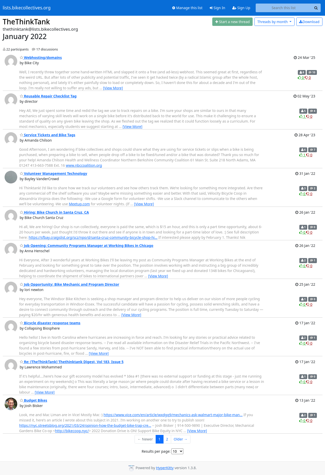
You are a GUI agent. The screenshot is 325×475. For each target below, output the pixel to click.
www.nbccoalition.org (84, 165)
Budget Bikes (33, 400)
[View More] (113, 88)
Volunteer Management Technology (53, 173)
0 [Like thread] (301, 77)
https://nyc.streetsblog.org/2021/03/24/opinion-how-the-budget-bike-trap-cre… (85, 425)
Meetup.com (79, 203)
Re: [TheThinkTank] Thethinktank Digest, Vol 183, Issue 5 (72, 361)
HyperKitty (164, 467)
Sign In (217, 7)
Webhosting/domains (41, 57)
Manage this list (187, 7)
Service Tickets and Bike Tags (47, 134)
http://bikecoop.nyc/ (72, 430)
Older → (180, 439)
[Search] (316, 8)
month (272, 21)
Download (309, 21)
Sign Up (241, 7)
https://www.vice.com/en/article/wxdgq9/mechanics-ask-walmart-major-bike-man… (173, 414)
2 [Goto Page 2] (167, 439)
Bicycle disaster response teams (50, 322)
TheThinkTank (26, 21)
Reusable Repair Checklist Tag (48, 96)
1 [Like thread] (302, 116)
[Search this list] (284, 8)
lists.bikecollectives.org (27, 8)
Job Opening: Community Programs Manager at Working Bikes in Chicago (86, 245)
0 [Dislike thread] (308, 77)
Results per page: (156, 451)
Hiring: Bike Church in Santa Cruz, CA (54, 212)
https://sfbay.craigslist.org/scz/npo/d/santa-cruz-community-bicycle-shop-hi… (93, 237)
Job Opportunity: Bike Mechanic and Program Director (69, 284)
